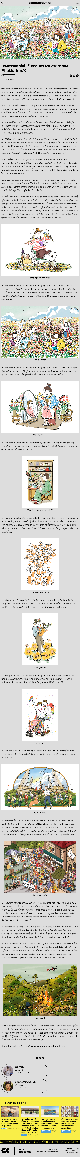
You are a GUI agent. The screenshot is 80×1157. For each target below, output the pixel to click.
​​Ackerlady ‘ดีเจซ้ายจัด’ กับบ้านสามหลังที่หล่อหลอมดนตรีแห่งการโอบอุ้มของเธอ (9, 1122)
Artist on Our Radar (9, 75)
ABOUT (21, 1149)
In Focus (4, 1128)
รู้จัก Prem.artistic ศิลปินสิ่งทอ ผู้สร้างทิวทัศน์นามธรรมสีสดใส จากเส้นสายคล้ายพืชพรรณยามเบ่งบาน (49, 1123)
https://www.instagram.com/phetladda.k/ (44, 1046)
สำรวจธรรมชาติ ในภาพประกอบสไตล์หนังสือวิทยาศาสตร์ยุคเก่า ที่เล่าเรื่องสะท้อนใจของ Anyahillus (69, 1123)
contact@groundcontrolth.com (47, 1152)
